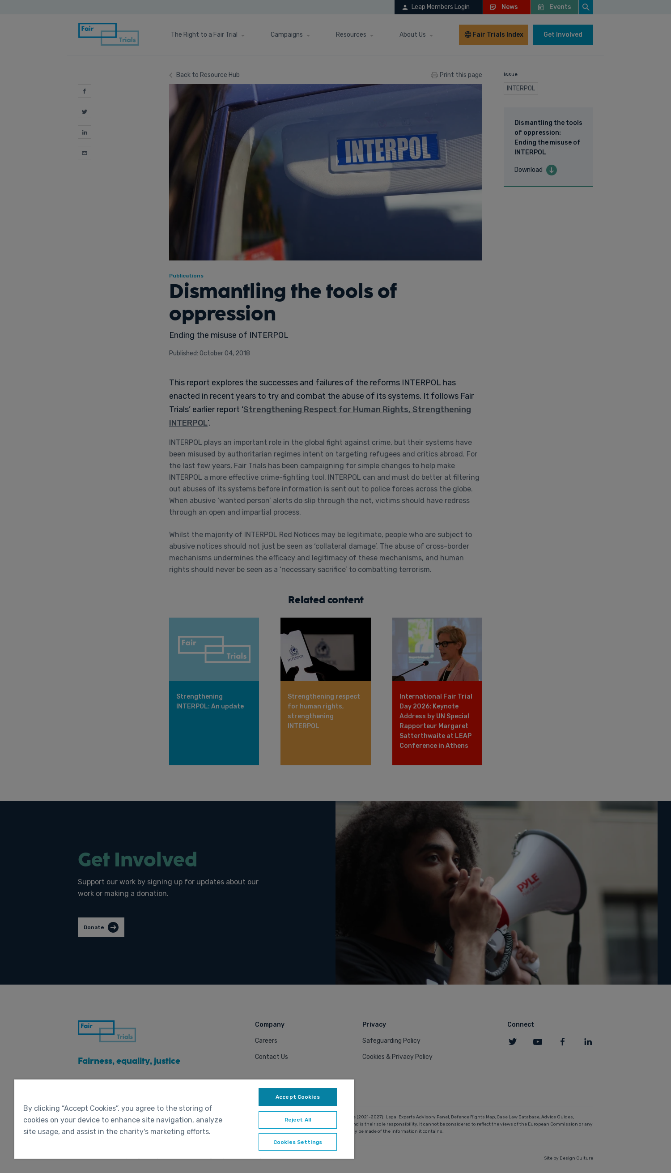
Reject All (298, 1120)
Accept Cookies (298, 1097)
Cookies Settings (297, 1142)
